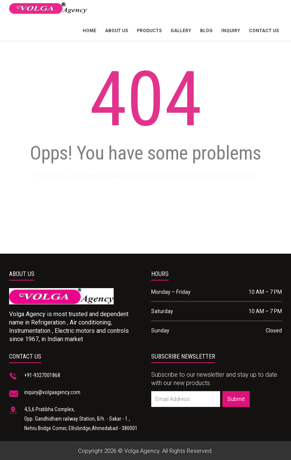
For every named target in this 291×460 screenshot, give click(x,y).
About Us (116, 30)
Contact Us (264, 30)
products (149, 30)
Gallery (181, 30)
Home (89, 30)
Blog (206, 30)
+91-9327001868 (42, 375)
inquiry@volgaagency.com (52, 392)
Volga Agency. (142, 451)
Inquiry (230, 30)
